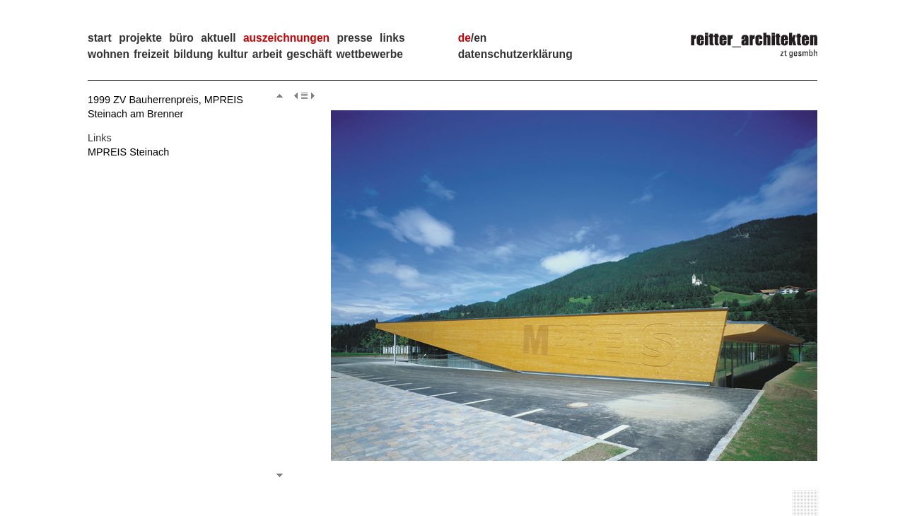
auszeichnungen (286, 38)
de (464, 38)
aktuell (218, 38)
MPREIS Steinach (128, 152)
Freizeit (151, 54)
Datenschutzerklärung (515, 54)
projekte (140, 38)
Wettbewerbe (369, 54)
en (480, 38)
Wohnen (108, 54)
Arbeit (267, 54)
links (392, 38)
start (100, 38)
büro (181, 38)
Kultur (232, 54)
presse (354, 38)
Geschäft (309, 54)
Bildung (193, 54)
